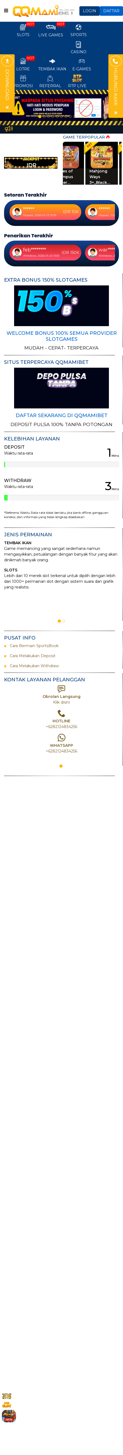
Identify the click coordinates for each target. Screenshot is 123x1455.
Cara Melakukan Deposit (32, 655)
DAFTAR (111, 10)
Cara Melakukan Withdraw (33, 665)
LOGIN (89, 10)
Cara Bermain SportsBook (32, 645)
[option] (61, 107)
